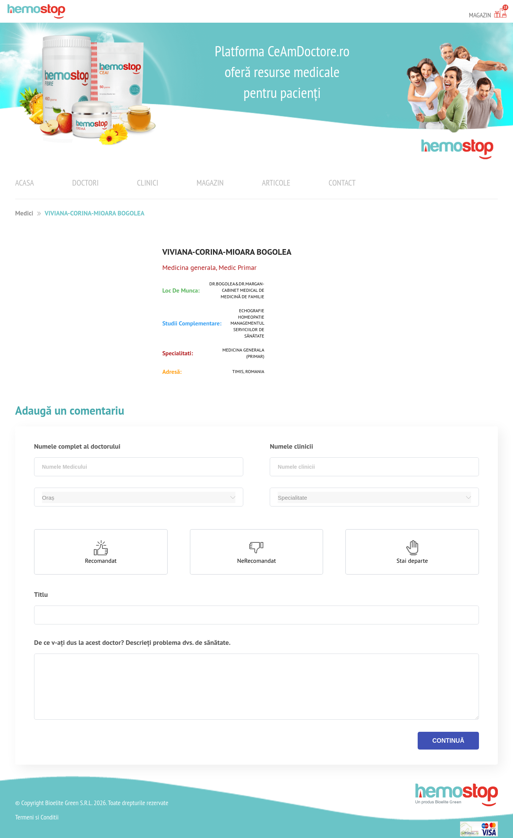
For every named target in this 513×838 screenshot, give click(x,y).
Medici (24, 213)
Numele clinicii (291, 446)
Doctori (85, 182)
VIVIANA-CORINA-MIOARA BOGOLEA (95, 213)
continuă (448, 740)
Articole (276, 182)
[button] (101, 552)
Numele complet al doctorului (77, 446)
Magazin (210, 182)
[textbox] (138, 466)
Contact (342, 182)
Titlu (41, 594)
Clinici (148, 182)
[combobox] (138, 466)
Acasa (24, 182)
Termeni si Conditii (37, 817)
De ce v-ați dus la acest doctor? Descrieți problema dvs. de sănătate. (132, 642)
